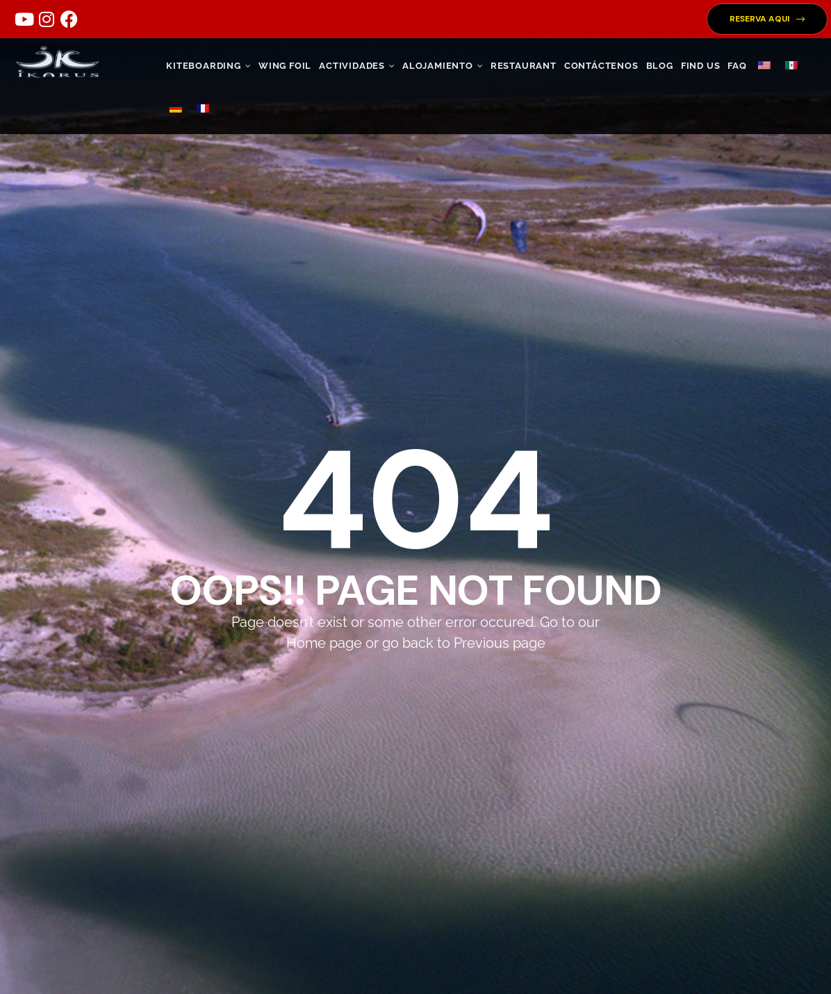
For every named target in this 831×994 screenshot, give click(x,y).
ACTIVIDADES (357, 65)
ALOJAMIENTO (442, 65)
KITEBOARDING (208, 65)
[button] (767, 19)
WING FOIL (284, 65)
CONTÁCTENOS (601, 65)
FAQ (736, 65)
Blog (659, 65)
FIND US (701, 65)
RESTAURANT (524, 65)
